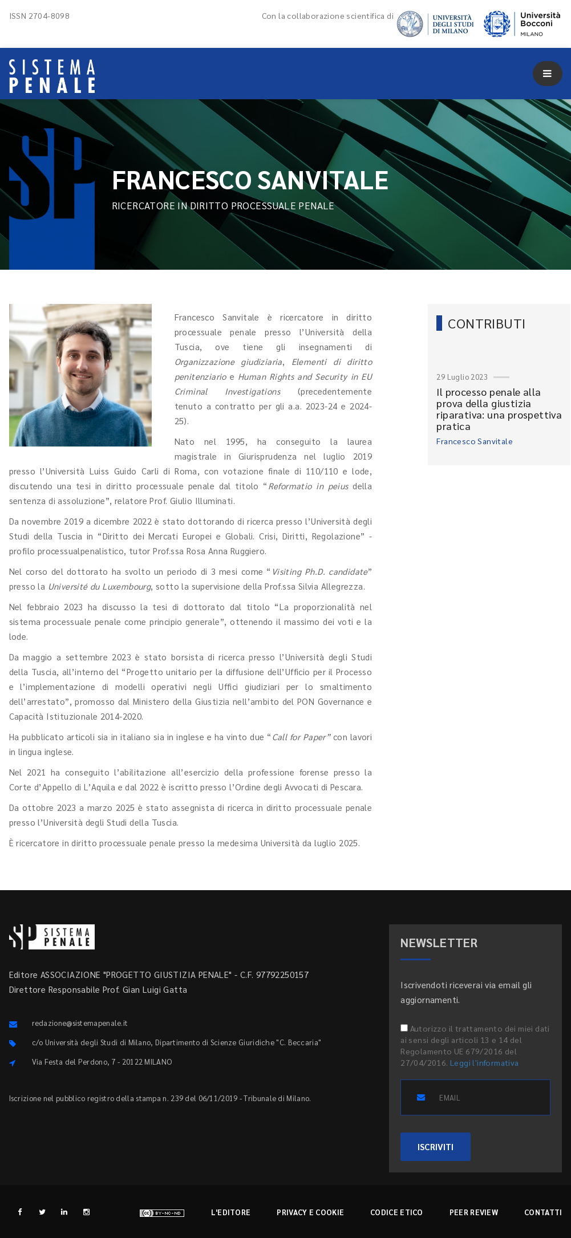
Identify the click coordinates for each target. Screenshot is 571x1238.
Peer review (473, 1212)
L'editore (231, 1212)
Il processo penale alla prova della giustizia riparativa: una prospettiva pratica (499, 408)
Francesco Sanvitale (474, 441)
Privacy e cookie (310, 1212)
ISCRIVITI (435, 1146)
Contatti (543, 1212)
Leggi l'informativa (484, 1062)
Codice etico (396, 1212)
